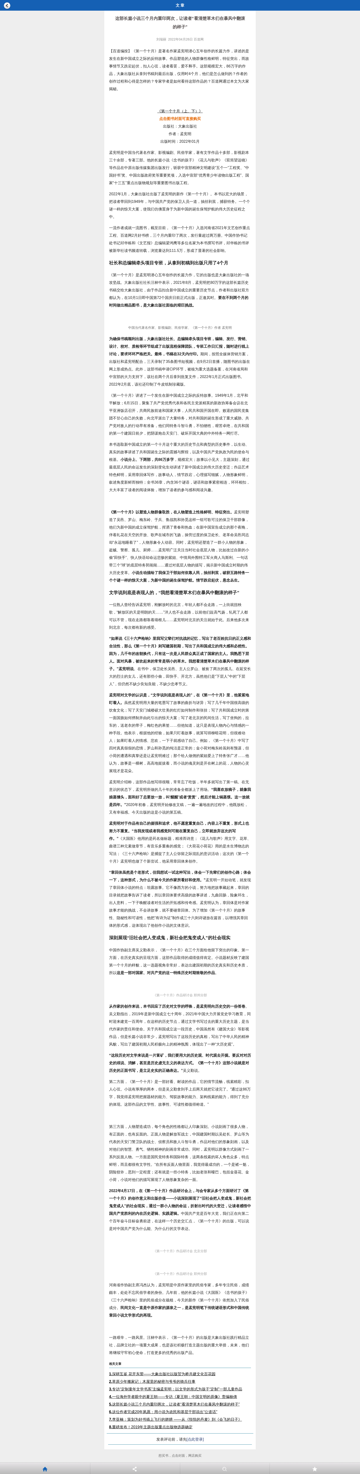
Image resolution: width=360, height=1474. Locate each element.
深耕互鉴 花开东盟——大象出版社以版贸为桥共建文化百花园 (162, 1374)
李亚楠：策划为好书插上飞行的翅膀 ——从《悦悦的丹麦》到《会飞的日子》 (175, 1419)
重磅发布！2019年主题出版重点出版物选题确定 (151, 1427)
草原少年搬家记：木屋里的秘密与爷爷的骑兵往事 (152, 1382)
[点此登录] (195, 1439)
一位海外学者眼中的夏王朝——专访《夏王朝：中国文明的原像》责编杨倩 (173, 1397)
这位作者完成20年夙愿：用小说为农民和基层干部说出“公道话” (163, 1412)
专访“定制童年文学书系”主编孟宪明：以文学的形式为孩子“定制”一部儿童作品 (175, 1389)
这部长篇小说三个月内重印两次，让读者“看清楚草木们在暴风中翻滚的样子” (174, 1404)
